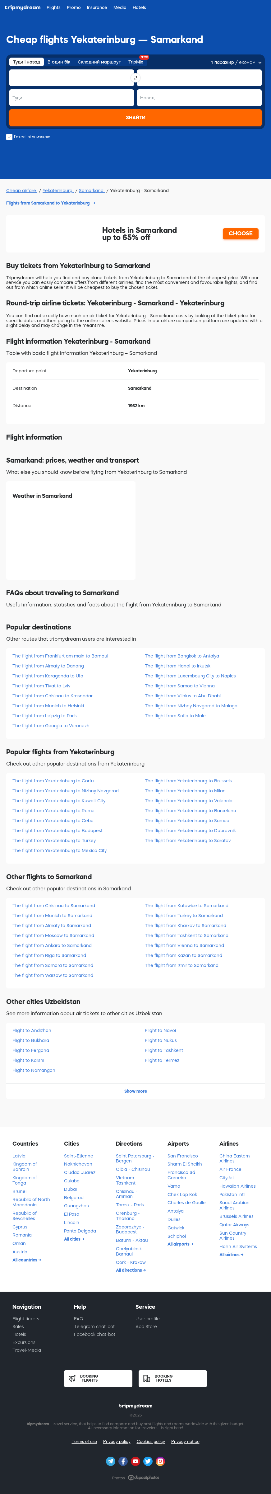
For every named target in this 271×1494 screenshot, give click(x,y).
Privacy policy (117, 1442)
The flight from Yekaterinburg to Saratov (188, 840)
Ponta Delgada (80, 1231)
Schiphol (177, 1236)
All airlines (230, 1254)
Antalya (176, 1211)
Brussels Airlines (236, 1216)
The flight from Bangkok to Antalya (182, 656)
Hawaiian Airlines (237, 1186)
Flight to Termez (162, 1060)
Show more (135, 1091)
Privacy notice (185, 1442)
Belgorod (74, 1197)
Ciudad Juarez (79, 1172)
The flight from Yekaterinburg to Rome (53, 810)
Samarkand (92, 190)
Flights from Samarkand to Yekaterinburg (48, 203)
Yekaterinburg (58, 190)
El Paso (71, 1214)
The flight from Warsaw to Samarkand (52, 975)
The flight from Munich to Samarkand (52, 915)
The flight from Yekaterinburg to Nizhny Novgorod (65, 791)
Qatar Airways (234, 1225)
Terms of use (84, 1442)
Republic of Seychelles (24, 1216)
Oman (19, 1243)
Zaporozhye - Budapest (130, 1229)
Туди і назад (26, 62)
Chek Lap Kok (182, 1194)
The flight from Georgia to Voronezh (51, 725)
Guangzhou (76, 1206)
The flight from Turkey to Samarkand (184, 915)
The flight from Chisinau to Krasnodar (52, 696)
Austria (19, 1252)
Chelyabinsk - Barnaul (130, 1251)
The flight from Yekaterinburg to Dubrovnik (190, 830)
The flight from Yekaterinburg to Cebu (53, 820)
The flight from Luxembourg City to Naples (190, 676)
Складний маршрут (99, 62)
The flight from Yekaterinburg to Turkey (54, 840)
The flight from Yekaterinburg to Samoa (187, 820)
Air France (230, 1169)
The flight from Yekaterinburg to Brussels (188, 781)
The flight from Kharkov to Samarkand (185, 925)
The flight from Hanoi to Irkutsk (177, 666)
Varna (174, 1186)
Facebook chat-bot (94, 1334)
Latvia (18, 1156)
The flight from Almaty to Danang (48, 666)
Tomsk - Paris (130, 1205)
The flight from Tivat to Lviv (41, 686)
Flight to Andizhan (31, 1030)
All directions (129, 1270)
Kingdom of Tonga (24, 1180)
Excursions (23, 1342)
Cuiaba (72, 1181)
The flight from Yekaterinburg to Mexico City (59, 850)
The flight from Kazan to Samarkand (183, 955)
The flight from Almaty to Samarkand (51, 925)
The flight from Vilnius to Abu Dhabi (183, 696)
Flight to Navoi (160, 1030)
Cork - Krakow (131, 1262)
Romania (22, 1235)
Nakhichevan (78, 1164)
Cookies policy (151, 1442)
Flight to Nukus (161, 1040)
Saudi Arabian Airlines (234, 1205)
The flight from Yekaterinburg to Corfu (53, 781)
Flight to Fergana (30, 1050)
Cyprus (19, 1227)
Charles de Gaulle (187, 1202)
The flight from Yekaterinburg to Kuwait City (58, 801)
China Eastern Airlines (234, 1158)
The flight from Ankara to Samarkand (52, 945)
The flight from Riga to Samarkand (49, 955)
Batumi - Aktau (132, 1240)
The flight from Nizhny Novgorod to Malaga (191, 706)
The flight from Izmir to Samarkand (181, 965)
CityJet (226, 1178)
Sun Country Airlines (232, 1236)
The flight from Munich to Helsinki (48, 706)
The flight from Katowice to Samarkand (186, 905)
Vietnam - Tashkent (126, 1180)
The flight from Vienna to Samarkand (184, 945)
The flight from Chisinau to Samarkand (53, 905)
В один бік (59, 62)
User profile (148, 1319)
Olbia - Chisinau (133, 1169)
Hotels (19, 1334)
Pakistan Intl (232, 1194)
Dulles (174, 1219)
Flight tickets (25, 1319)
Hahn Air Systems (238, 1246)
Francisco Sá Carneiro (181, 1175)
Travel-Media (26, 1350)
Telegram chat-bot (94, 1326)
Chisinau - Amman (127, 1194)
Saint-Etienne (78, 1156)
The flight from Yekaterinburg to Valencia (188, 801)
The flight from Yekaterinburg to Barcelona (190, 810)
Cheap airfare (21, 190)
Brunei (19, 1191)
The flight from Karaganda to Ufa (47, 676)
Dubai (70, 1189)
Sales (18, 1326)
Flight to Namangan (33, 1070)
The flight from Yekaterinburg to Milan (185, 791)
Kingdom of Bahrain (24, 1166)
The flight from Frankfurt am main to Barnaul (60, 656)
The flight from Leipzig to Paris (44, 716)
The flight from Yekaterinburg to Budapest (57, 830)
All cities (72, 1239)
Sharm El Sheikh (185, 1164)
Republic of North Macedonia (31, 1202)
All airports (179, 1244)
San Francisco (183, 1156)
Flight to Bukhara (30, 1040)
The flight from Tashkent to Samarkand (186, 935)
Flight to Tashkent (164, 1050)
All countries (25, 1260)
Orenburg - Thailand (128, 1216)
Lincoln (71, 1222)
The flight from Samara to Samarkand (52, 965)
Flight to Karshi (28, 1060)
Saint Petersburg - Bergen (135, 1158)
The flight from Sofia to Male (175, 716)
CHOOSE (241, 233)
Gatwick (176, 1228)
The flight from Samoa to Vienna (180, 686)
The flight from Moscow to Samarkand (53, 935)
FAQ (78, 1319)
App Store (146, 1326)
